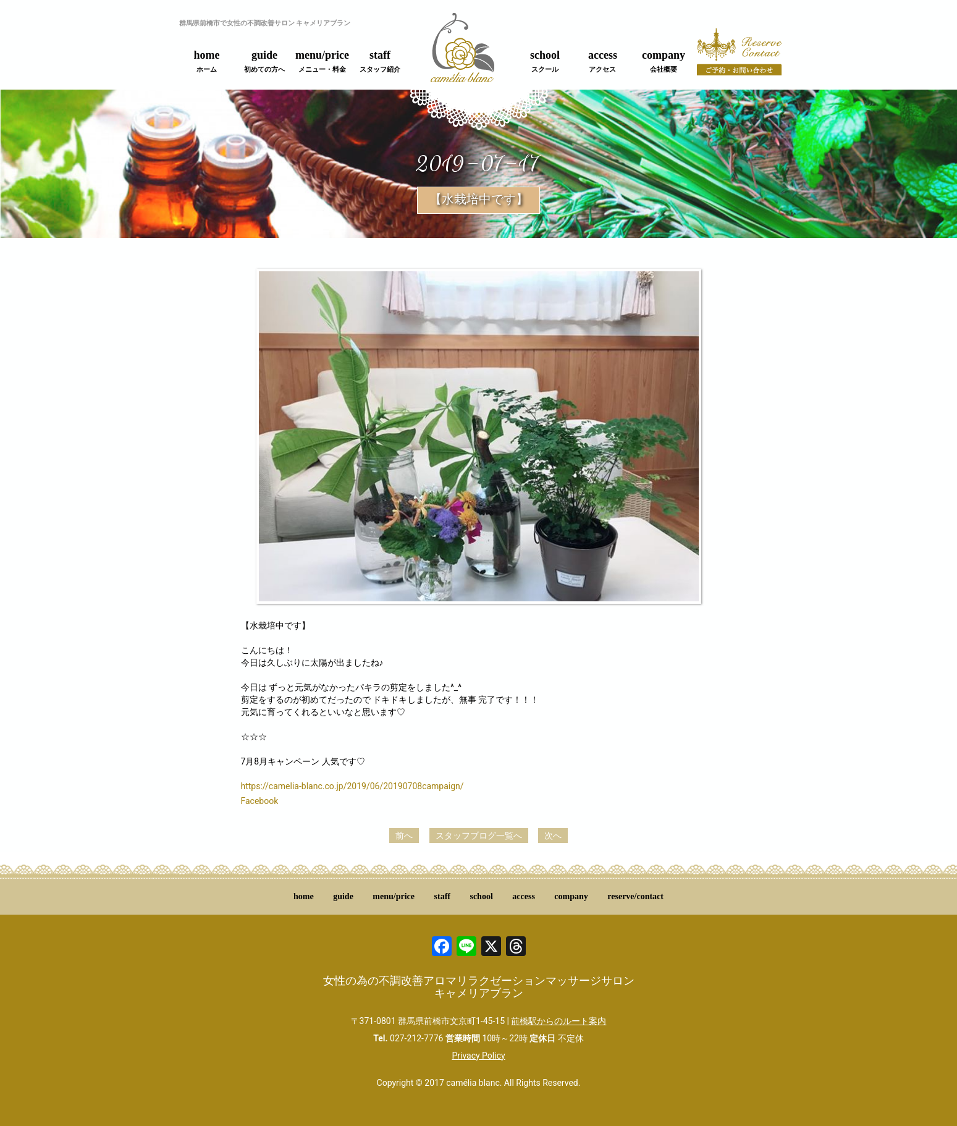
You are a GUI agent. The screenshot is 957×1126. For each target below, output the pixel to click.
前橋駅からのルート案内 (558, 1021)
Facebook (260, 801)
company (663, 61)
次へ (553, 835)
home (207, 61)
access (602, 61)
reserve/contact (635, 896)
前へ (404, 835)
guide (264, 61)
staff (380, 61)
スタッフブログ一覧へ (479, 835)
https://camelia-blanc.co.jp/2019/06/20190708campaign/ (352, 786)
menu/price (322, 61)
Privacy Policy (478, 1055)
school (545, 61)
